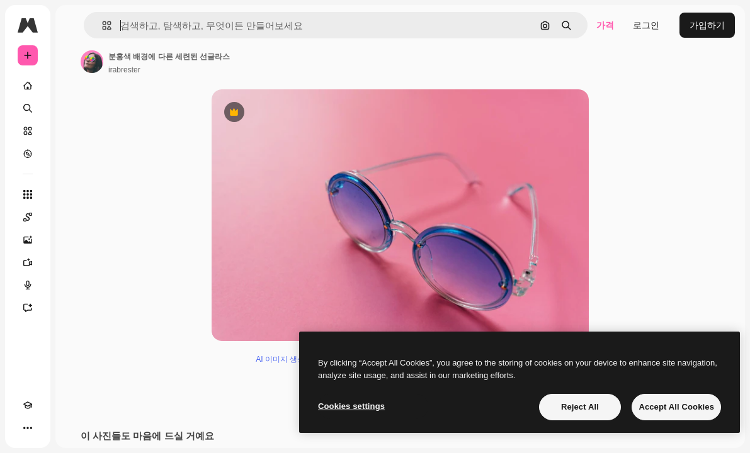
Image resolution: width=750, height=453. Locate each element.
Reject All (580, 406)
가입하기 (707, 25)
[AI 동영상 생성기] (28, 262)
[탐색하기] (28, 153)
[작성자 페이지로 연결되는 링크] (92, 61)
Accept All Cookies (676, 406)
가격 (605, 25)
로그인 (646, 25)
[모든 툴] (28, 194)
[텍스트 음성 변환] (28, 285)
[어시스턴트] (28, 308)
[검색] (28, 108)
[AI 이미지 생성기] (28, 240)
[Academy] (28, 405)
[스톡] (28, 131)
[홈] (28, 86)
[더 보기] (28, 428)
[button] (101, 25)
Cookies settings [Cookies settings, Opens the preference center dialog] (351, 406)
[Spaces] (28, 217)
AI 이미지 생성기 (284, 359)
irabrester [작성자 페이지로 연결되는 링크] (124, 69)
